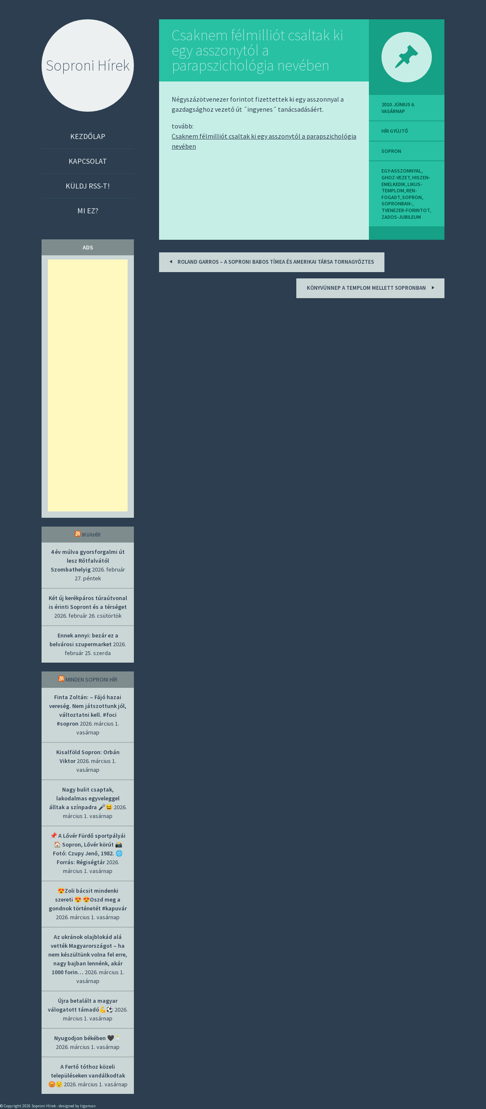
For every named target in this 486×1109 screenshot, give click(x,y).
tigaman (88, 1106)
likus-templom (401, 187)
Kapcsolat (87, 161)
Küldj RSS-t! (87, 186)
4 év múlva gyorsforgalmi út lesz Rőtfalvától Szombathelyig (88, 560)
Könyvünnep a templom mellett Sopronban (372, 287)
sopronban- (396, 203)
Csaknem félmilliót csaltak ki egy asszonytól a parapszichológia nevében (257, 50)
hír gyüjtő (394, 131)
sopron (391, 151)
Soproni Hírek (88, 65)
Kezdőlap (87, 136)
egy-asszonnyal (401, 171)
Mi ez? (87, 210)
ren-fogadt (399, 193)
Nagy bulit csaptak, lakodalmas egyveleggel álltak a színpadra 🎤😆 (84, 798)
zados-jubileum (401, 217)
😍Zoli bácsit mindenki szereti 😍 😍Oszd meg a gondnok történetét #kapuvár (88, 899)
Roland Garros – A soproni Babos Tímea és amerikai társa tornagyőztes (270, 261)
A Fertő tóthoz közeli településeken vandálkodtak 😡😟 (86, 1075)
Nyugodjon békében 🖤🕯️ (87, 1038)
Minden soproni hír (91, 679)
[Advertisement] (88, 385)
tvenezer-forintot (405, 210)
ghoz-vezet (395, 177)
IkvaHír (91, 534)
